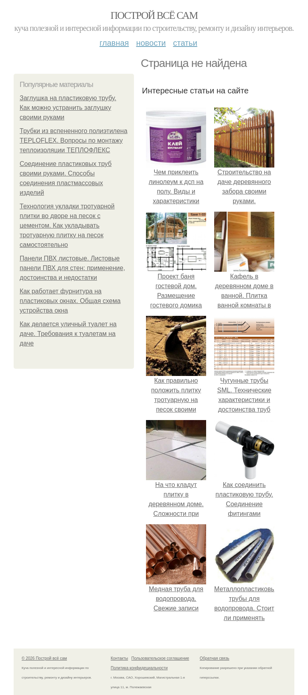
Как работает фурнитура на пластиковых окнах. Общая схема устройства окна (70, 301)
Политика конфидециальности (139, 668)
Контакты (119, 658)
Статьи (185, 42)
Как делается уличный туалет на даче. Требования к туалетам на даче (68, 334)
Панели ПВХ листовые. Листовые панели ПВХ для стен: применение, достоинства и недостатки (72, 268)
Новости (151, 42)
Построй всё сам (153, 15)
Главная (114, 42)
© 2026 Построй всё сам (44, 658)
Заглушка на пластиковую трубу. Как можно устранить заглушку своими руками (68, 108)
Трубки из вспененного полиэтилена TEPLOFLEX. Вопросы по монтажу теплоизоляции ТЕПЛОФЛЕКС (74, 140)
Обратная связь (214, 658)
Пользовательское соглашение (160, 658)
